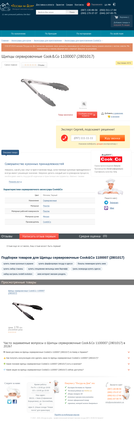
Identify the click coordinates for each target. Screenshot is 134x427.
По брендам (51, 33)
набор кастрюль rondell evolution (18, 274)
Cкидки (69, 4)
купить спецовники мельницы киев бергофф (47, 269)
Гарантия (60, 4)
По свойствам (116, 33)
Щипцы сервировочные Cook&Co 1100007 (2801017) (26, 292)
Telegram (111, 202)
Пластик (46, 206)
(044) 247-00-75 (108, 13)
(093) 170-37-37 (89, 13)
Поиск (72, 12)
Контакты (79, 4)
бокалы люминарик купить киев (92, 264)
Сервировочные (50, 200)
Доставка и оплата (45, 4)
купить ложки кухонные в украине (18, 264)
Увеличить (83, 105)
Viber (109, 208)
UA (106, 4)
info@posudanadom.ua (115, 402)
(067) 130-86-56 (89, 10)
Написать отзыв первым (39, 236)
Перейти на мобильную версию (67, 415)
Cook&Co (47, 222)
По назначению (18, 33)
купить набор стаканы (13, 269)
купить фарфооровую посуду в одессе (56, 264)
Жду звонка (112, 138)
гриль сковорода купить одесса (86, 269)
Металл (46, 216)
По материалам (83, 33)
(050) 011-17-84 (108, 10)
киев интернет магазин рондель (51, 274)
